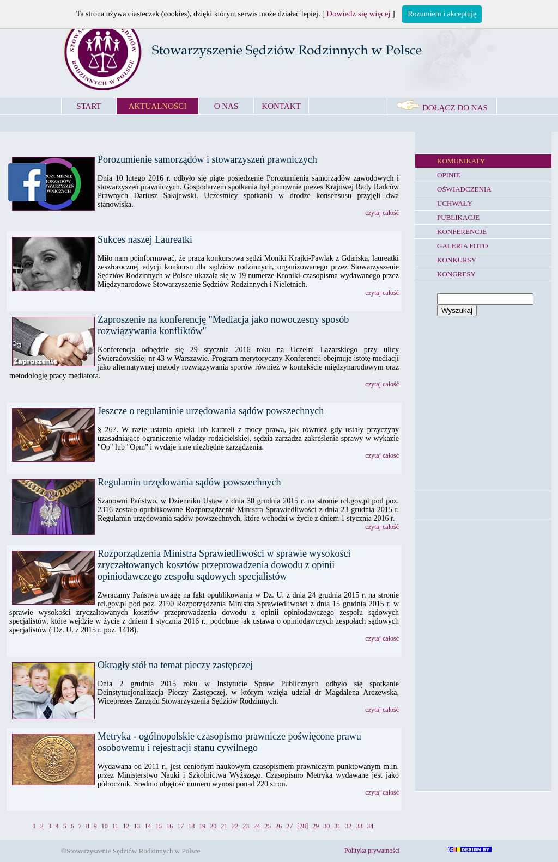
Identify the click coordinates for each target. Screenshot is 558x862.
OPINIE (448, 175)
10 (104, 826)
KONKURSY (456, 260)
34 (370, 826)
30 (326, 826)
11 (115, 826)
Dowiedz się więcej (358, 13)
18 (191, 826)
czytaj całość (382, 213)
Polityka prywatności (372, 850)
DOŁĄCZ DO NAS (442, 107)
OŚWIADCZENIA (464, 189)
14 (147, 826)
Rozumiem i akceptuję (442, 14)
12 (126, 826)
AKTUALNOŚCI (158, 106)
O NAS (226, 106)
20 (213, 826)
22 (235, 826)
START (88, 106)
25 (267, 826)
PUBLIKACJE (458, 217)
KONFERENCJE (462, 231)
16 (169, 826)
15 (158, 826)
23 (245, 826)
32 (348, 826)
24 (256, 826)
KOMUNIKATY (461, 161)
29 (315, 826)
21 (224, 826)
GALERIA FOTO (462, 246)
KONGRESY (456, 274)
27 (289, 826)
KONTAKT (281, 106)
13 (137, 826)
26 (278, 826)
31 (337, 826)
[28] (302, 826)
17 (180, 826)
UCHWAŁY (454, 203)
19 (202, 826)
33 (359, 826)
